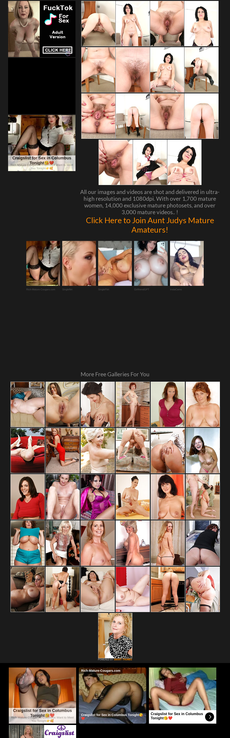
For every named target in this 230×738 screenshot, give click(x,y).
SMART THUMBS (123, 598)
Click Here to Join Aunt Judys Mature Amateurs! (150, 224)
